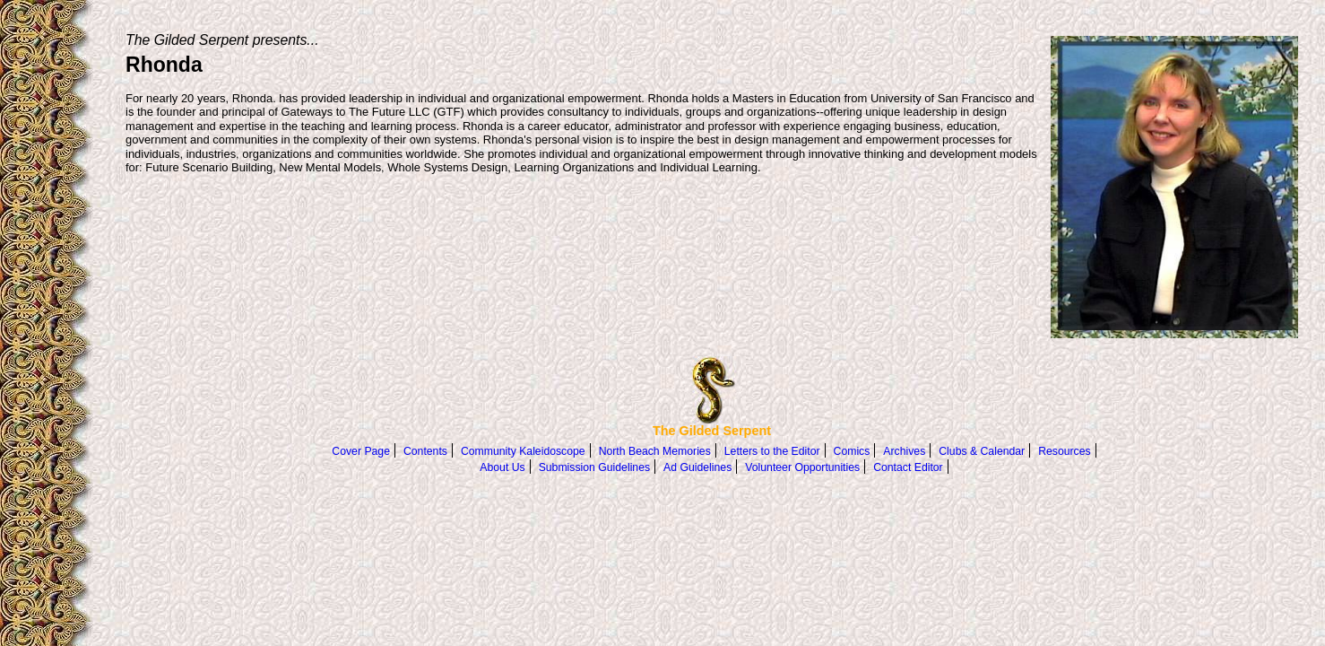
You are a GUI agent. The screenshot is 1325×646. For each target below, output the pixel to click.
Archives (904, 451)
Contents (425, 451)
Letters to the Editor (772, 451)
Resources (1064, 451)
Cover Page (361, 451)
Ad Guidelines (697, 467)
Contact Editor (908, 467)
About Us (502, 467)
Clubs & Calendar (982, 451)
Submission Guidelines (594, 467)
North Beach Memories (655, 451)
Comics (852, 451)
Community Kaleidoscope (523, 451)
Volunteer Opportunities (802, 467)
